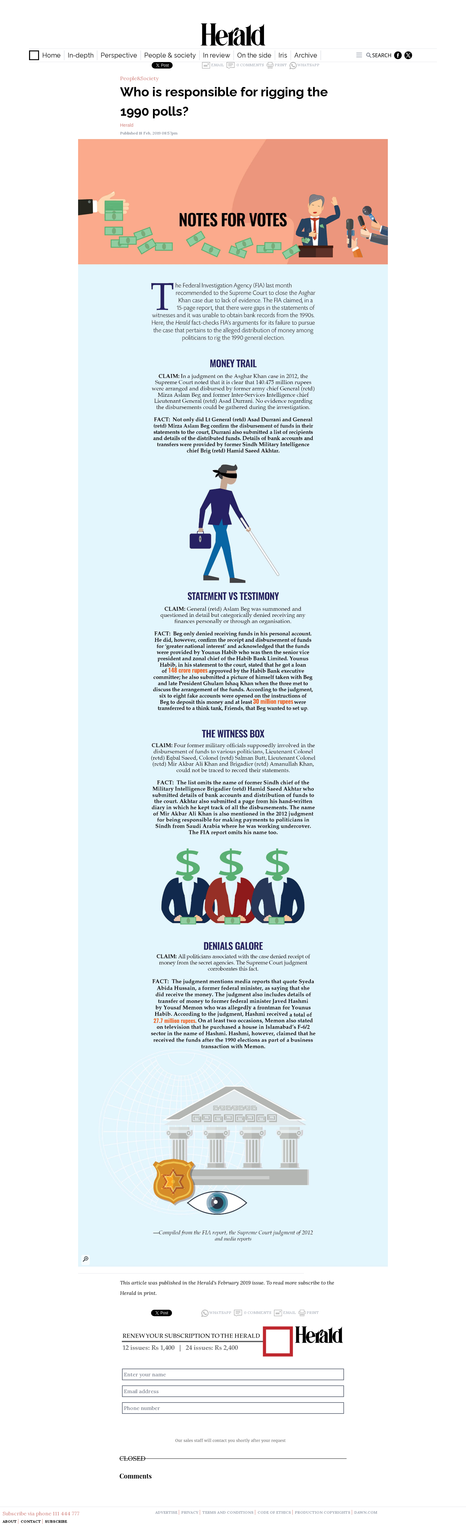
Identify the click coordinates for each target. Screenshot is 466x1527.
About (10, 1521)
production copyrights (322, 1512)
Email (213, 65)
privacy (189, 1512)
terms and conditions (228, 1512)
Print (277, 65)
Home (51, 55)
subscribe (309, 1282)
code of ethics (274, 1512)
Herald (126, 125)
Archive (305, 55)
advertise (166, 1512)
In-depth (81, 55)
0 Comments (245, 65)
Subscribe (56, 1521)
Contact (31, 1521)
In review (216, 55)
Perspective (119, 55)
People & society (170, 55)
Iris (283, 55)
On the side (254, 55)
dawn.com (365, 1512)
